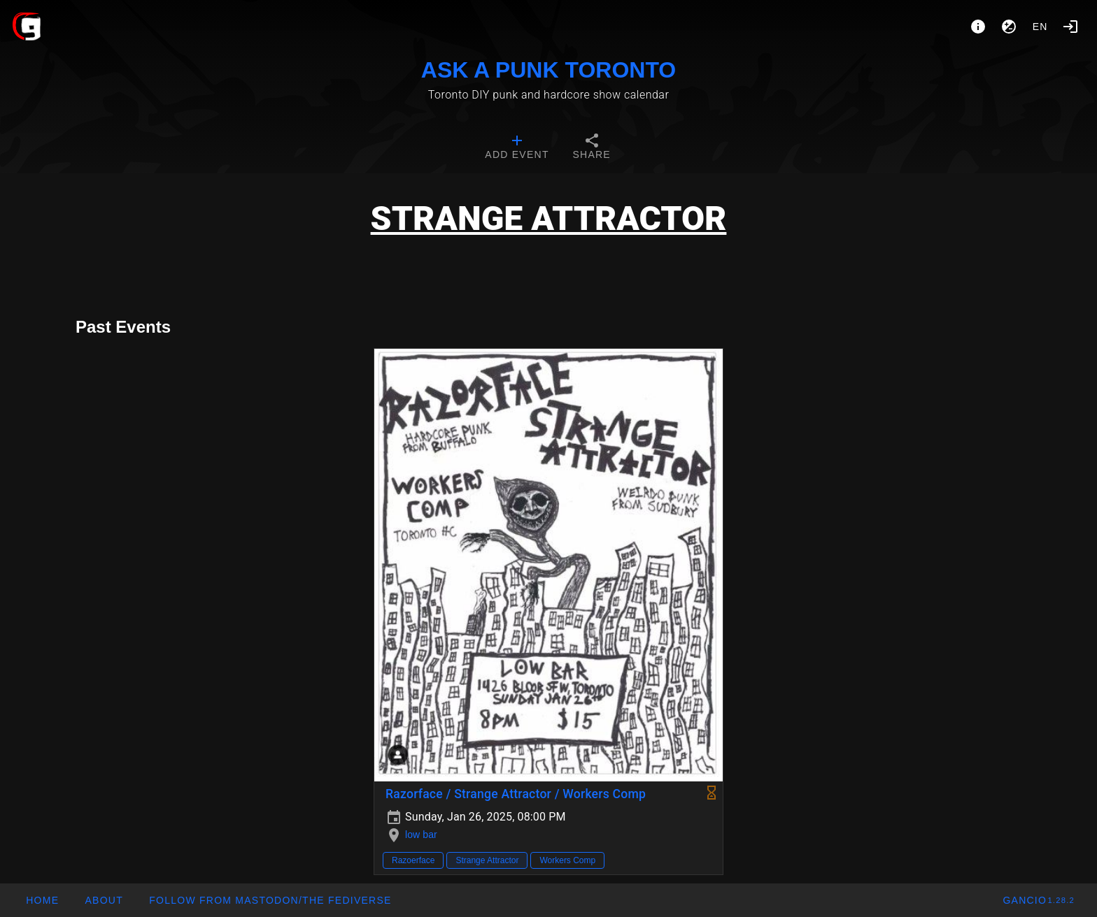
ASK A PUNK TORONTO (548, 69)
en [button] (1040, 26)
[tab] (517, 148)
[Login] (1070, 26)
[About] (978, 26)
